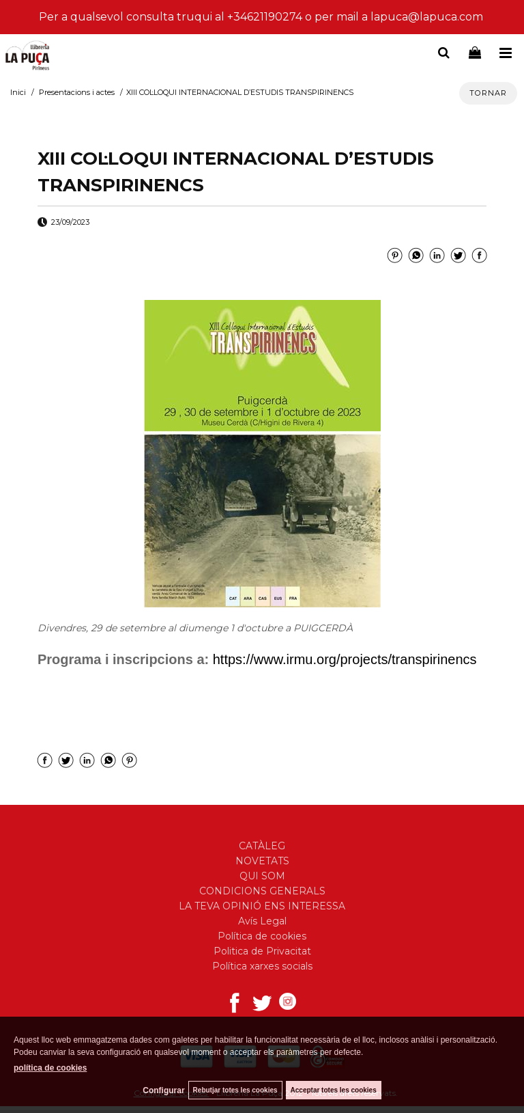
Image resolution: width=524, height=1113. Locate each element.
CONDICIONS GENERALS (262, 891)
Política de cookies (262, 936)
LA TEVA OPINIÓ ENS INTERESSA (262, 906)
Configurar (163, 1090)
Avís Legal (262, 921)
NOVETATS (262, 861)
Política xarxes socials (262, 966)
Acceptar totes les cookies (334, 1090)
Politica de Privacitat (262, 951)
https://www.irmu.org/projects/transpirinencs (345, 659)
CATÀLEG (262, 846)
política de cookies (50, 1068)
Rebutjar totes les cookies (235, 1090)
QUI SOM (262, 876)
